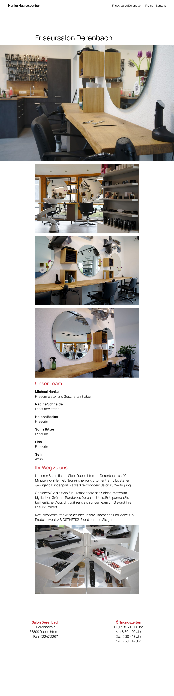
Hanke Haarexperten (24, 5)
